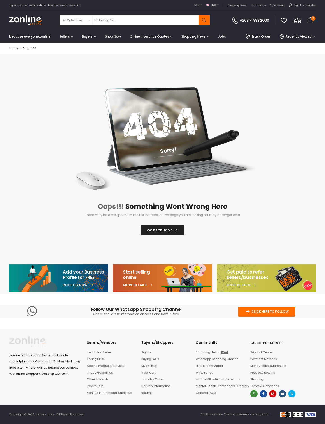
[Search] (145, 20)
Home (14, 48)
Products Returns (262, 372)
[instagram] (272, 393)
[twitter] (291, 393)
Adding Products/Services (106, 366)
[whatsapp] (254, 393)
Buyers (87, 36)
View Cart (148, 372)
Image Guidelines (100, 372)
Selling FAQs (96, 359)
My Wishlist (149, 366)
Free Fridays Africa (209, 366)
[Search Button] (204, 20)
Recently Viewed (295, 36)
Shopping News (237, 5)
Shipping (256, 379)
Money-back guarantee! (268, 366)
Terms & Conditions (264, 386)
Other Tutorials (97, 379)
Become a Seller (99, 352)
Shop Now (113, 36)
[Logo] (25, 20)
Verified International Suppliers (109, 393)
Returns (146, 393)
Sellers (64, 36)
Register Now (75, 285)
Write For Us (204, 372)
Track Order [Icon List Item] (257, 36)
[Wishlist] (284, 20)
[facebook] (263, 393)
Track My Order (152, 379)
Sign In (146, 352)
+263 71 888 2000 (254, 20)
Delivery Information (156, 386)
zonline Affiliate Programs (214, 379)
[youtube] (282, 393)
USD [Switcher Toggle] (196, 5)
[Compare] (297, 20)
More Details (135, 285)
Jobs (222, 36)
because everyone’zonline (29, 36)
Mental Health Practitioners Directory (221, 386)
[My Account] (295, 5)
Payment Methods (263, 359)
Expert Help (95, 386)
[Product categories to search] (76, 20)
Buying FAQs (150, 359)
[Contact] (236, 20)
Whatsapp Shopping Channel (217, 359)
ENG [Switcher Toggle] (211, 5)
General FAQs (206, 393)
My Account (277, 5)
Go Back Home (159, 230)
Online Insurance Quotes (149, 36)
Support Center (261, 352)
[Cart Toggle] (310, 20)
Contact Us (258, 5)
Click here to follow (270, 311)
